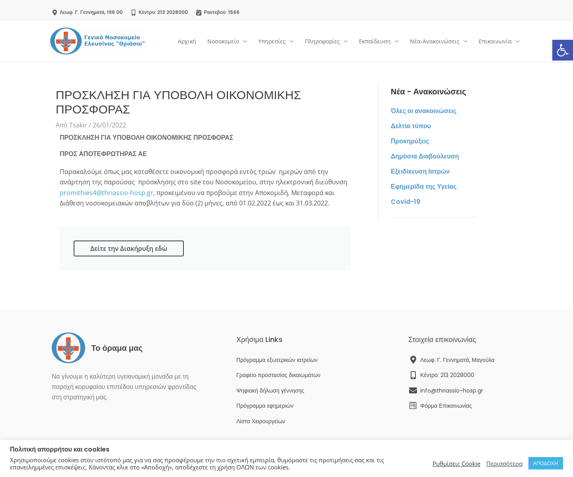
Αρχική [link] (187, 41)
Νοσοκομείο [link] (223, 41)
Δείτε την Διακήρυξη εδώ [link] (128, 248)
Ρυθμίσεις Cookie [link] (456, 463)
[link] (562, 50)
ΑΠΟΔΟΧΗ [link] (545, 463)
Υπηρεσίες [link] (272, 41)
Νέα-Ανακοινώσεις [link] (435, 41)
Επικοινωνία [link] (495, 41)
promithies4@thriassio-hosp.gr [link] (106, 192)
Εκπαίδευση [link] (375, 41)
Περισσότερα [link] (504, 463)
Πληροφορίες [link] (322, 41)
